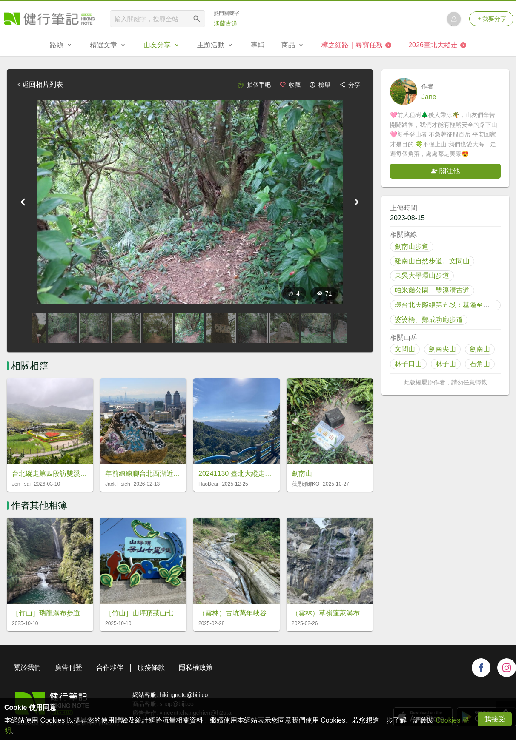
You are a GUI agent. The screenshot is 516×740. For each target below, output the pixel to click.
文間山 (405, 349)
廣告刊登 (68, 667)
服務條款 (151, 667)
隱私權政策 (196, 667)
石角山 (480, 363)
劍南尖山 (442, 349)
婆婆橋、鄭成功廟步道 (429, 319)
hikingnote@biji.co (183, 695)
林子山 (446, 363)
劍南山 (480, 349)
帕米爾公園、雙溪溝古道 (432, 290)
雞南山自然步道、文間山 (432, 261)
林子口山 (408, 363)
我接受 (494, 719)
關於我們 (27, 667)
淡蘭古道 (226, 23)
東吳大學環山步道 (422, 275)
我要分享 (491, 18)
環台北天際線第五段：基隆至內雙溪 (449, 304)
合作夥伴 (109, 667)
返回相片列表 (39, 84)
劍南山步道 (412, 246)
